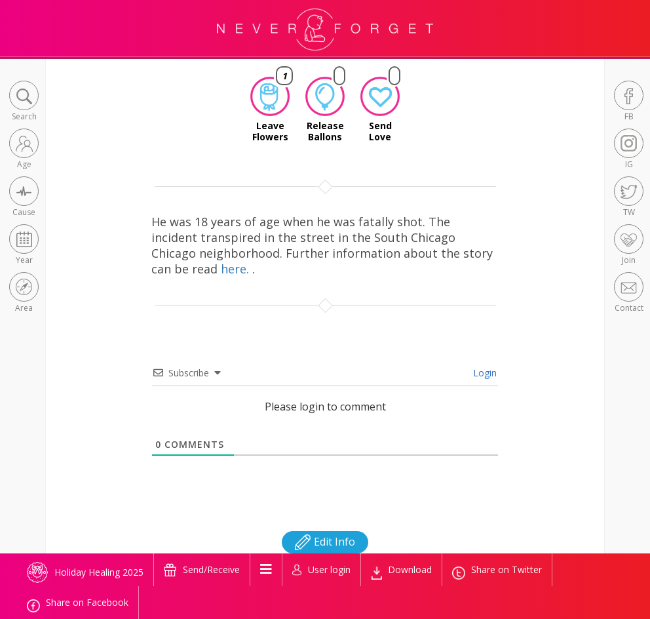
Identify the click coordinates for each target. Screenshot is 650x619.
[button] (24, 102)
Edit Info (325, 541)
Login (483, 373)
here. (236, 269)
